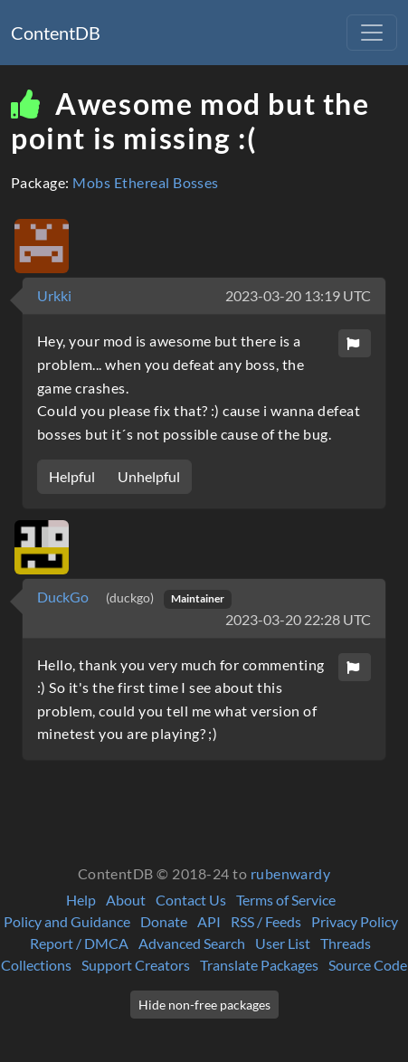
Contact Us (191, 899)
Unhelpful (149, 476)
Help (81, 899)
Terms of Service (286, 899)
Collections (36, 964)
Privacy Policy (354, 921)
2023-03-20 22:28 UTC (298, 619)
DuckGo (64, 596)
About (126, 899)
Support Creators (135, 964)
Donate (163, 921)
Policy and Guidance (67, 921)
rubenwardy (291, 873)
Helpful (72, 476)
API (209, 921)
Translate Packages (259, 964)
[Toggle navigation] (371, 32)
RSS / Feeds (266, 921)
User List (282, 943)
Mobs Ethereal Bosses (145, 182)
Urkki (54, 295)
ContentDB (55, 32)
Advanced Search (191, 943)
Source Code (367, 964)
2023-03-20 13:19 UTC (298, 295)
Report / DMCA (79, 943)
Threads (345, 943)
